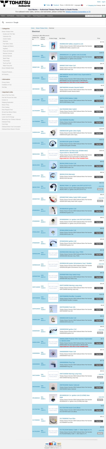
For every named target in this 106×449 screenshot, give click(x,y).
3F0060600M (36, 221)
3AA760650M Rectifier (67, 120)
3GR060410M (36, 265)
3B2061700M (36, 187)
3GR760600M (36, 298)
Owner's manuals (6, 114)
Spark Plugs (5, 58)
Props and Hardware (8, 51)
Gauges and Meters (8, 46)
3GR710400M (36, 287)
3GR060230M (36, 253)
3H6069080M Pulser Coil (68, 351)
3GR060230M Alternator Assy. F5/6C (71, 252)
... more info (101, 186)
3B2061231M (36, 176)
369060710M (35, 67)
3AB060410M (36, 132)
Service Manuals (7, 56)
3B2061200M (36, 165)
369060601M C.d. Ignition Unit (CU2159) (73, 55)
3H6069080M (36, 353)
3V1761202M (36, 431)
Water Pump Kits (7, 65)
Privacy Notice (6, 82)
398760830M (35, 89)
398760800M (35, 78)
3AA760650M (36, 121)
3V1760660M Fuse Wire (67, 418)
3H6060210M (36, 319)
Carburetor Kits (6, 36)
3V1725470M (36, 409)
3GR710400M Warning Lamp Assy (71, 285)
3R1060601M (36, 398)
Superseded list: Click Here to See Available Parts (74, 82)
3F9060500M (36, 243)
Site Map (4, 87)
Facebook (56, 5)
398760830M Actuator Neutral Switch (72, 87)
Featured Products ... (7, 72)
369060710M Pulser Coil (68, 65)
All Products (10, 16)
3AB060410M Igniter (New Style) (70, 131)
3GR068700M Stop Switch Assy (70, 274)
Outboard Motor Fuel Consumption (11, 126)
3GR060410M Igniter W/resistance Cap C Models (76, 263)
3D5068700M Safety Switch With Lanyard (73, 197)
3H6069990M (36, 364)
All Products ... (6, 74)
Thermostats (6, 60)
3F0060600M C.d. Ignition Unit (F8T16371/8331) (75, 219)
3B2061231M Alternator (67, 174)
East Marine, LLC (57, 447)
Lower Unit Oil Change (8, 117)
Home (98, 2)
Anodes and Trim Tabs (8, 34)
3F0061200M (36, 232)
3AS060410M (36, 143)
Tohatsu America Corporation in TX (78, 12)
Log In (103, 2)
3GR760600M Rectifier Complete (70, 296)
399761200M (35, 100)
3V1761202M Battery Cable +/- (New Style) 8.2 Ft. (76, 430)
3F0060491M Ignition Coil (68, 208)
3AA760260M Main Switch (68, 109)
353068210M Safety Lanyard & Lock (71, 44)
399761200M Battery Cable (68, 98)
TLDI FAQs (5, 124)
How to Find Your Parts (8, 95)
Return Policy (5, 105)
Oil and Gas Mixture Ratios (9, 112)
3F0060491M (36, 210)
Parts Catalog (21, 16)
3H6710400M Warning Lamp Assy (71, 374)
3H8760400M (36, 386)
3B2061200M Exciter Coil (68, 163)
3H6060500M (36, 331)
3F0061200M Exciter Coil (68, 230)
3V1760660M (36, 420)
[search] (53, 22)
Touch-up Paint (6, 63)
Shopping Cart (92, 5)
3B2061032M (36, 154)
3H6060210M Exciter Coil (68, 318)
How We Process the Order (9, 97)
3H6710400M (36, 375)
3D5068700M (36, 199)
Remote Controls (7, 53)
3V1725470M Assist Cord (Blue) (70, 407)
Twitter (48, 5)
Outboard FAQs (6, 122)
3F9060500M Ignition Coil (68, 241)
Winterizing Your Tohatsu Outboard (11, 119)
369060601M (35, 56)
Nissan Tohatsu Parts (41, 28)
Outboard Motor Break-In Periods (11, 129)
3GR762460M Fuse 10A (67, 307)
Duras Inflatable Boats (8, 68)
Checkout (50, 16)
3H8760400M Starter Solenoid (69, 385)
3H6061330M (36, 342)
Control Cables (6, 39)
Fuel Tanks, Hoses (7, 43)
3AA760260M (36, 110)
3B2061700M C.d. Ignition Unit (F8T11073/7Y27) (75, 185)
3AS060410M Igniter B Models (69, 141)
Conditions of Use (7, 84)
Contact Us (5, 100)
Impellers (5, 48)
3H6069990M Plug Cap (67, 362)
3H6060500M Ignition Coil (68, 329)
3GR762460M (36, 309)
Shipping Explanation (7, 102)
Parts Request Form (39, 16)
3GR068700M (36, 276)
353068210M (35, 45)
